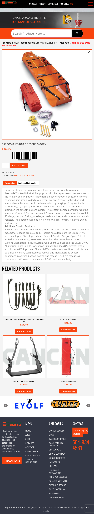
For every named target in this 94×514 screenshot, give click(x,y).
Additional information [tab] (27, 183)
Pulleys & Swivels (58, 481)
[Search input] (42, 33)
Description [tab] (10, 183)
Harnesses (54, 462)
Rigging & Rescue (24, 176)
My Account (33, 4)
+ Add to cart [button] (24, 331)
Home (28, 431)
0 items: (66, 4)
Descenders (55, 450)
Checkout (42, 4)
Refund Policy (32, 455)
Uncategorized (56, 497)
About (28, 435)
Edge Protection (57, 458)
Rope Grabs (54, 493)
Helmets (53, 466)
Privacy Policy (32, 451)
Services (29, 443)
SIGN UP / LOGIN (53, 4)
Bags (51, 435)
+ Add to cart (19, 165)
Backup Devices (57, 431)
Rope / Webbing (57, 489)
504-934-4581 (81, 445)
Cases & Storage (57, 439)
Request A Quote (80, 432)
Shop (27, 439)
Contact (29, 447)
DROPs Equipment (58, 454)
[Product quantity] (5, 165)
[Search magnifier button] (77, 33)
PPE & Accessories (58, 477)
